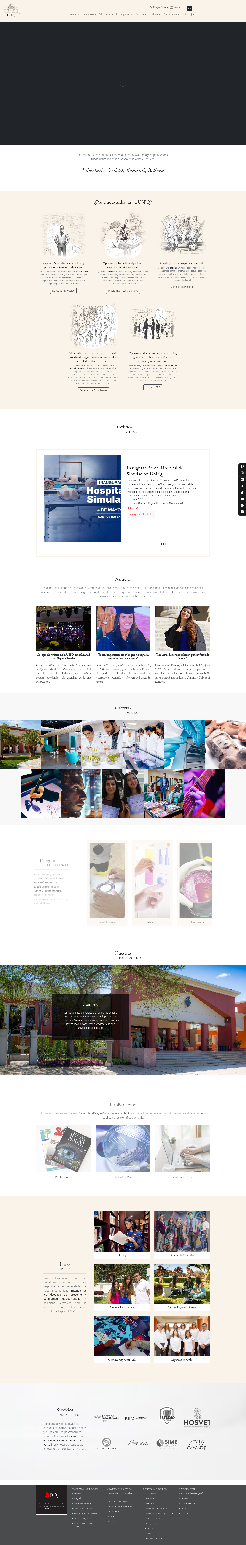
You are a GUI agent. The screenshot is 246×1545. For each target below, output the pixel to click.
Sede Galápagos (80, 1518)
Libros (183, 1508)
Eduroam (149, 1528)
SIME (111, 1516)
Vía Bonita (113, 1521)
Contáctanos (170, 14)
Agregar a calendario (140, 514)
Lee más (133, 508)
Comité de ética (188, 1503)
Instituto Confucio (152, 1518)
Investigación (123, 14)
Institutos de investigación (192, 1493)
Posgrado (77, 1498)
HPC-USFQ (185, 1498)
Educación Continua (82, 1503)
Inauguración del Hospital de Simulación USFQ (155, 470)
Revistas (184, 1513)
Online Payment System (182, 1307)
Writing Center (151, 1523)
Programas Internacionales (123, 290)
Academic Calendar (182, 1255)
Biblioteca (149, 1498)
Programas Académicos (81, 14)
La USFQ (187, 14)
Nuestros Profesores (63, 290)
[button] (18, 1020)
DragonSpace (160, 7)
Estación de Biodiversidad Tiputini (84, 1525)
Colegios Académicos (83, 1508)
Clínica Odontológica (118, 1501)
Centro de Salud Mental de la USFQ (121, 1494)
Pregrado (77, 1493)
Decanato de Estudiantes (93, 390)
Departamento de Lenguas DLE (159, 1513)
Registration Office (182, 1359)
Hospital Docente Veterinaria (122, 1506)
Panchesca (114, 1511)
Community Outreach (122, 1359)
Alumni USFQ (152, 387)
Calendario (149, 1503)
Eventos (139, 14)
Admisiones (105, 14)
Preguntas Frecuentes (155, 1538)
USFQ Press (150, 1493)
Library (121, 1255)
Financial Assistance (122, 1307)
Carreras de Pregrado (182, 286)
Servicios (153, 14)
